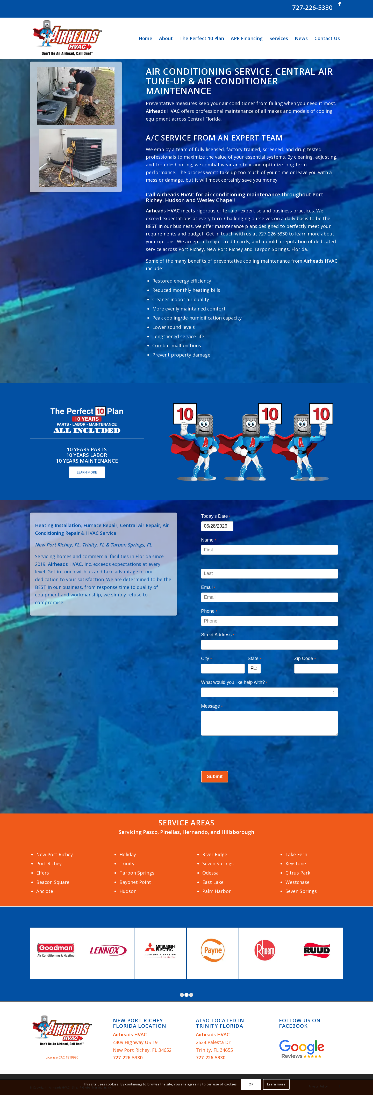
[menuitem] (145, 38)
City (206, 658)
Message (212, 706)
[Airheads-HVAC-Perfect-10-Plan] (251, 441)
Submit (215, 776)
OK (251, 1084)
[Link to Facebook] (339, 4)
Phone (209, 611)
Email (208, 587)
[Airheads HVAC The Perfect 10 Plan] (87, 420)
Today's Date (216, 516)
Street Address (217, 634)
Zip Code (305, 658)
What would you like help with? (234, 682)
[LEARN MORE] (87, 472)
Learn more (276, 1084)
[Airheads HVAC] (67, 38)
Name (208, 540)
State (254, 658)
